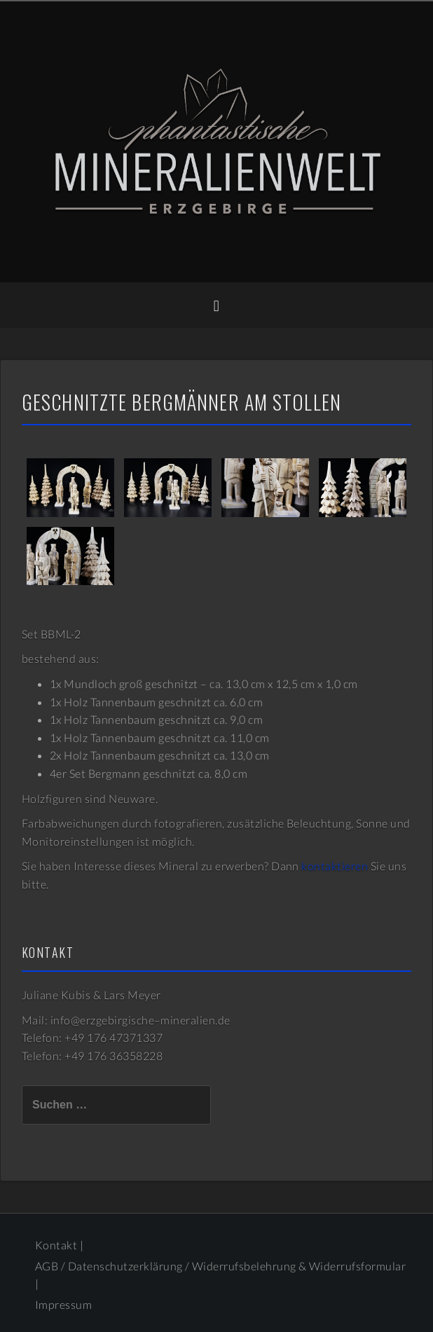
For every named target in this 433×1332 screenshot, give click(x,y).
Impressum (63, 1304)
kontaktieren (334, 865)
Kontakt (56, 1244)
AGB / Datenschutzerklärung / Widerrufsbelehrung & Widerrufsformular (220, 1265)
